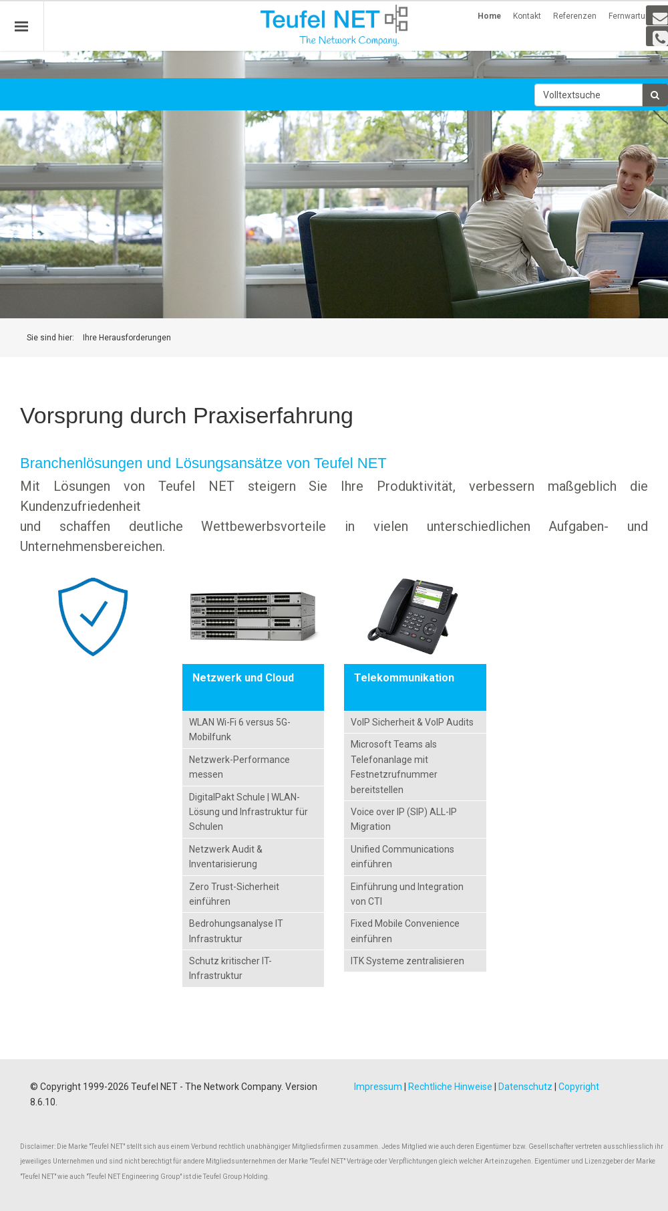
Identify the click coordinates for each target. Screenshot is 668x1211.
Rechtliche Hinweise (450, 1086)
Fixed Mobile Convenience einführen (405, 931)
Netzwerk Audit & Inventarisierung (226, 856)
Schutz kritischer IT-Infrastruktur (230, 968)
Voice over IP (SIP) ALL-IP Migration (404, 819)
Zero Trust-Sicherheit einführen (234, 894)
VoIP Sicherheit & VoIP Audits (412, 722)
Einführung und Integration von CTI (407, 894)
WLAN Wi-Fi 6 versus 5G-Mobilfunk (240, 729)
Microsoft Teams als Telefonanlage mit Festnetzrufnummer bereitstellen (394, 766)
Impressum (378, 1086)
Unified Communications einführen (402, 856)
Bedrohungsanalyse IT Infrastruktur (236, 931)
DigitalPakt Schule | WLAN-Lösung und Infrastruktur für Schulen (248, 812)
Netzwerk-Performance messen (239, 767)
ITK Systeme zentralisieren (407, 961)
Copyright (578, 1086)
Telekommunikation (404, 677)
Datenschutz (525, 1086)
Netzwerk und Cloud (243, 677)
